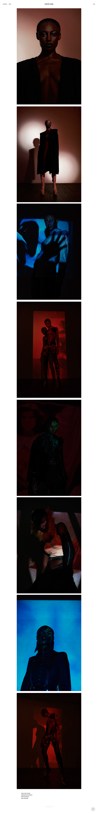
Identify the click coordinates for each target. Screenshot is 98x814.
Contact (10, 4)
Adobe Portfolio (51, 806)
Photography (5, 4)
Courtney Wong (49, 4)
